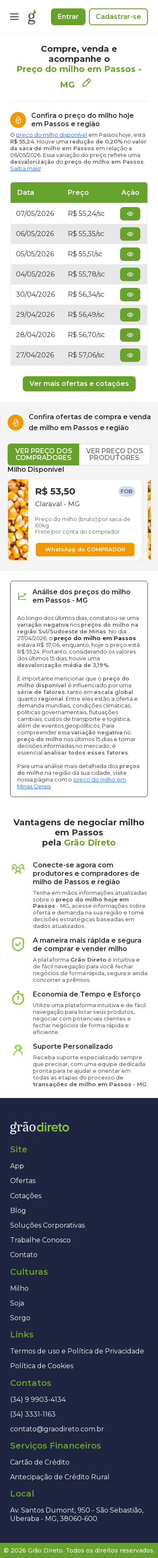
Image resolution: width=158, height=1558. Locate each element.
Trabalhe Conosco (40, 1240)
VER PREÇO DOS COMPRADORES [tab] (43, 454)
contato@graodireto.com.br (57, 1429)
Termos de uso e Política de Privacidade (77, 1351)
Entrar (68, 17)
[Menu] (14, 16)
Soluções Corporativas (47, 1225)
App (17, 1166)
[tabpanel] (79, 513)
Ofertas (22, 1181)
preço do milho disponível (51, 135)
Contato (23, 1255)
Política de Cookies (41, 1366)
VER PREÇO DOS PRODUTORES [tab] (114, 454)
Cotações (25, 1196)
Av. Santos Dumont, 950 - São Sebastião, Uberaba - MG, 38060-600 (76, 1514)
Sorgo (20, 1318)
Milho (19, 1288)
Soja (17, 1303)
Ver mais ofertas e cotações (79, 384)
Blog (18, 1211)
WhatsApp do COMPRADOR (85, 549)
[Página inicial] (31, 17)
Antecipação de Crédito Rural (60, 1477)
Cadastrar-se (118, 17)
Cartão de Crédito (40, 1462)
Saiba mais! (25, 168)
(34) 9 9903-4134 (38, 1400)
